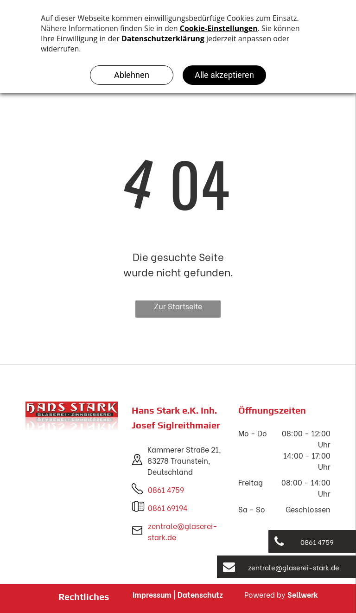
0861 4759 (166, 489)
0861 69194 (168, 507)
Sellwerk (302, 594)
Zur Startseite (178, 305)
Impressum (152, 594)
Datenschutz (200, 594)
